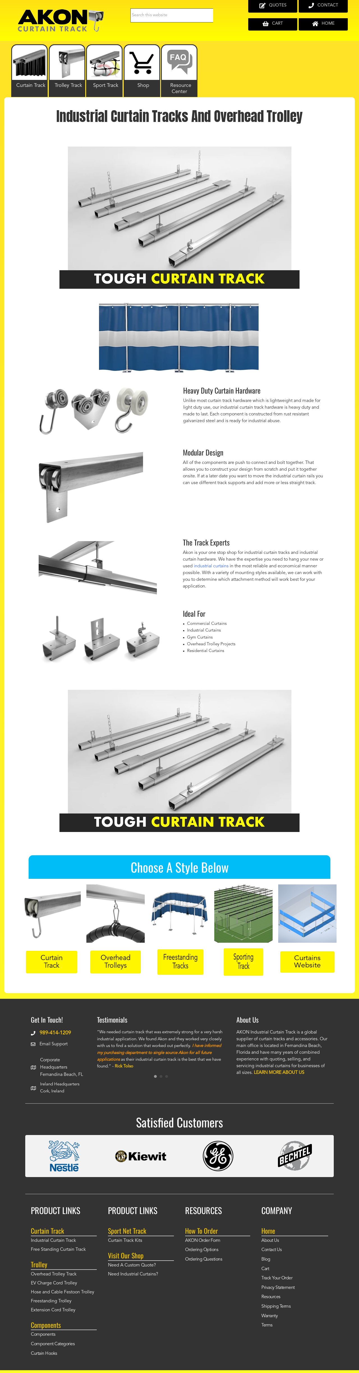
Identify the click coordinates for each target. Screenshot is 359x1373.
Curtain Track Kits (125, 1240)
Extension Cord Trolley (53, 1310)
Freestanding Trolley (51, 1301)
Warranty (269, 1316)
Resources (270, 1297)
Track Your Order (276, 1278)
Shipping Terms (276, 1306)
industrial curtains (211, 566)
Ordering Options (201, 1250)
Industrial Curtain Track (53, 1240)
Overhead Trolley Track (54, 1274)
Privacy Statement (278, 1288)
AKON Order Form (202, 1240)
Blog (265, 1259)
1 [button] (155, 1076)
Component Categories (53, 1344)
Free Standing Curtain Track (58, 1249)
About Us (270, 1240)
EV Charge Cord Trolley (54, 1283)
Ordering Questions (203, 1259)
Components (43, 1334)
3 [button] (166, 1076)
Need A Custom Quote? (132, 1265)
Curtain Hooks (44, 1353)
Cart (265, 1269)
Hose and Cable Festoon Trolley (62, 1292)
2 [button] (161, 1076)
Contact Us (271, 1250)
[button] (48, 758)
